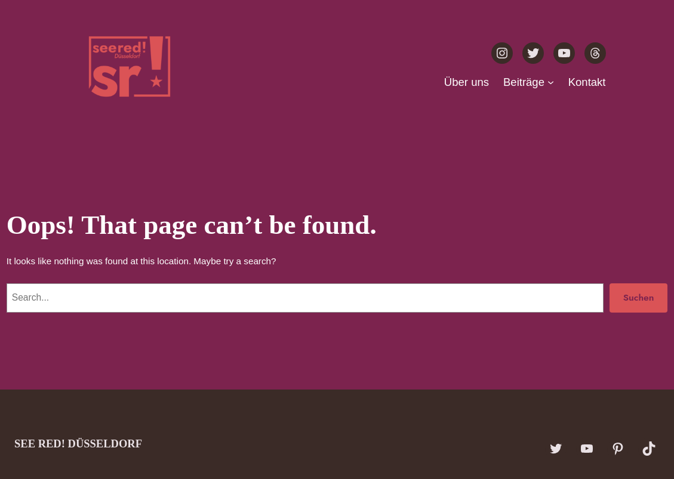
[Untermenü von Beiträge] (550, 82)
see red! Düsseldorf (78, 443)
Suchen (638, 297)
